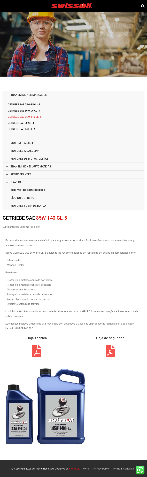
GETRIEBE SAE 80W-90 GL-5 (24, 110)
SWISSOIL (74, 468)
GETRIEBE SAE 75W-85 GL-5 (24, 104)
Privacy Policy (101, 468)
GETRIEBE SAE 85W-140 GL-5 (24, 116)
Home (86, 468)
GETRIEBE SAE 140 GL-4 (21, 129)
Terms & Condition (123, 468)
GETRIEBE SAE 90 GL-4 (21, 122)
